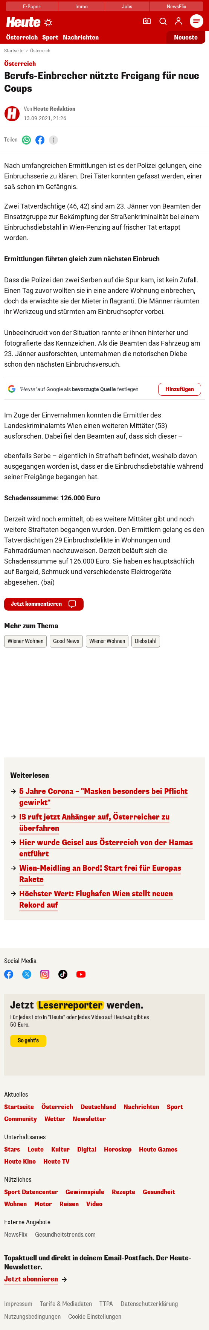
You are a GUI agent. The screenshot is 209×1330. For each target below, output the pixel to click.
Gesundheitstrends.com (65, 1235)
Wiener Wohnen (25, 641)
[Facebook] (39, 139)
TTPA (106, 1304)
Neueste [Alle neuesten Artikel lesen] (186, 37)
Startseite (13, 50)
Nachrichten (81, 37)
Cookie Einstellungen (94, 1317)
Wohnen (15, 1204)
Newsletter (89, 1119)
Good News (66, 641)
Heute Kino (20, 1161)
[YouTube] (80, 974)
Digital (86, 1149)
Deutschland (98, 1107)
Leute (35, 1149)
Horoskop (117, 1149)
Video (94, 1204)
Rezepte (123, 1192)
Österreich (22, 37)
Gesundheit (159, 1192)
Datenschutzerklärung (149, 1304)
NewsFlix (176, 6)
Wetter (54, 1119)
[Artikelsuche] (162, 21)
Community (20, 1119)
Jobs (127, 6)
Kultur (60, 1149)
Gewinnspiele (85, 1192)
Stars (12, 1149)
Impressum (18, 1304)
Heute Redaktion (54, 109)
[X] (26, 974)
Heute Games (158, 1149)
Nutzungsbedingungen (32, 1317)
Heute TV (56, 1161)
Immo (81, 6)
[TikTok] (62, 974)
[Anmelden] (178, 21)
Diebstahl (146, 641)
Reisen (69, 1204)
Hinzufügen (179, 389)
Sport (50, 37)
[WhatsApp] (26, 139)
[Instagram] (44, 974)
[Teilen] (53, 140)
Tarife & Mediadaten (66, 1304)
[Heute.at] (23, 22)
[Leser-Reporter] (146, 21)
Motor (43, 1204)
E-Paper (32, 6)
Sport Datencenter (31, 1192)
